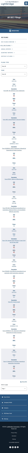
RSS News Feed (7, 413)
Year (2, 70)
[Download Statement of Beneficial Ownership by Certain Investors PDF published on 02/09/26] (14, 337)
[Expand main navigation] (26, 3)
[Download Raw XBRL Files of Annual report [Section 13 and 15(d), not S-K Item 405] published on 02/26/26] (14, 252)
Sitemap (5, 419)
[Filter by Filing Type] (14, 66)
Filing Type (5, 62)
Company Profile (7, 402)
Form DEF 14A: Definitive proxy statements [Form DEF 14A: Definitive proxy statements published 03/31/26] (14, 91)
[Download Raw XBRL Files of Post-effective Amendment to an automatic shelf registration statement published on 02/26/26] (14, 283)
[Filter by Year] (14, 74)
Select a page (4, 385)
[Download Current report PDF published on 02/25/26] (14, 307)
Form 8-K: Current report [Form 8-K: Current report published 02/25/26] (14, 302)
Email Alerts (6, 397)
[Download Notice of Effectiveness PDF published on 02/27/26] (14, 184)
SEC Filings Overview (7, 42)
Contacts (5, 408)
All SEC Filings (6, 45)
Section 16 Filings (7, 56)
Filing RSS (23, 382)
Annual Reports (6, 49)
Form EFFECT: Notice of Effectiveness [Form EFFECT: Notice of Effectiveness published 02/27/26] (14, 179)
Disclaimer (14, 435)
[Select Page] (14, 389)
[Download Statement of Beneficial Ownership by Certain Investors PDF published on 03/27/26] (14, 155)
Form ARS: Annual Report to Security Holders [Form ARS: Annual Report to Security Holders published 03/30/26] (14, 119)
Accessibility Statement (14, 442)
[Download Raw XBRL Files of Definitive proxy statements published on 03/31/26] (14, 100)
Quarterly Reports (7, 52)
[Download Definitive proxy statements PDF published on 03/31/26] (14, 96)
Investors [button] (14, 31)
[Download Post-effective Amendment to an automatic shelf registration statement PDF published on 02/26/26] (14, 278)
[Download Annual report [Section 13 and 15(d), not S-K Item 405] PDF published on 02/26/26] (14, 247)
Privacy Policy (14, 432)
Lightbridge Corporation (13, 427)
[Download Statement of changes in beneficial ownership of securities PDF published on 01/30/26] (14, 368)
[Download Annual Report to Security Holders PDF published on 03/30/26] (14, 124)
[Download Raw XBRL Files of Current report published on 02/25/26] (14, 312)
